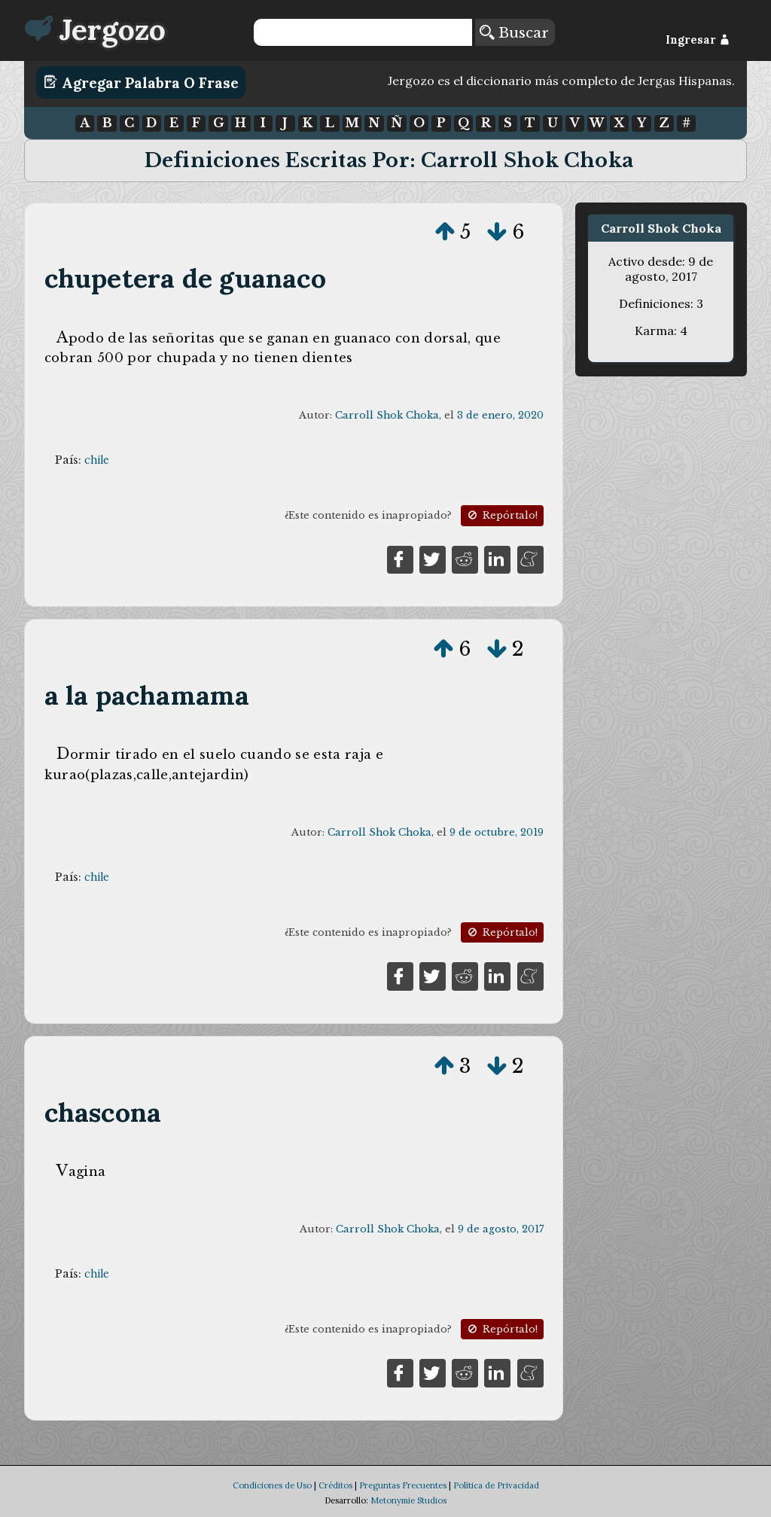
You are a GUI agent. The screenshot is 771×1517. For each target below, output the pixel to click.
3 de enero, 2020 (500, 415)
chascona (103, 1112)
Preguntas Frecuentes (402, 1485)
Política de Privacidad (496, 1485)
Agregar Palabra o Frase (141, 82)
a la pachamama (147, 695)
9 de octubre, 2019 (496, 832)
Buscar (514, 32)
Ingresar (698, 40)
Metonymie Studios (408, 1500)
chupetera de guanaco (185, 278)
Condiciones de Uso (272, 1485)
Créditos (335, 1485)
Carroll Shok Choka (387, 415)
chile (96, 460)
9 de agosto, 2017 (501, 1229)
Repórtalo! (501, 515)
